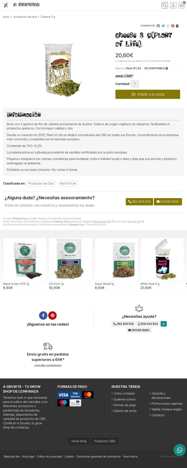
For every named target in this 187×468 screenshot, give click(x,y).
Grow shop (79, 441)
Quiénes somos (125, 399)
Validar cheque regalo (167, 409)
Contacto (158, 415)
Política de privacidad (49, 456)
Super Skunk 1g (104, 283)
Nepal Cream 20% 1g (16, 283)
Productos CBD (104, 441)
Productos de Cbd (101, 221)
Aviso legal (28, 456)
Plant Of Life (134, 221)
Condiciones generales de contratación (98, 456)
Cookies (69, 456)
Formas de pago (125, 405)
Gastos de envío (125, 411)
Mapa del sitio (12, 456)
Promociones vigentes (167, 403)
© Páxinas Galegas (171, 456)
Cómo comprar (124, 393)
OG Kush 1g (56, 283)
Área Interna (130, 456)
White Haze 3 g (149, 283)
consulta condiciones (48, 365)
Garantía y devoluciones (161, 395)
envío (133, 61)
